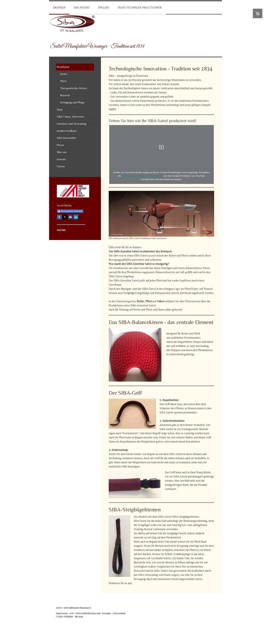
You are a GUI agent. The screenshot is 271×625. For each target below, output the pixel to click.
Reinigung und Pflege (72, 102)
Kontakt (61, 159)
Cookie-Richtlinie (64, 616)
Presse (60, 145)
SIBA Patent (82, 7)
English (103, 7)
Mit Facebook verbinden (70, 211)
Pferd (63, 81)
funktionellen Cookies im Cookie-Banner (142, 176)
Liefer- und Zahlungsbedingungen (73, 607)
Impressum (62, 613)
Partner (61, 166)
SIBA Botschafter (66, 138)
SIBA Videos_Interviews (70, 116)
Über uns (62, 152)
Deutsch (59, 7)
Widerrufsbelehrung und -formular (93, 613)
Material (65, 95)
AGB (71, 613)
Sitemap (79, 616)
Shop (60, 109)
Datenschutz (119, 613)
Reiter (63, 74)
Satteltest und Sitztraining (71, 123)
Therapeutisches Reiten (73, 88)
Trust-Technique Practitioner (139, 7)
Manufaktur (63, 67)
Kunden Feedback (67, 130)
